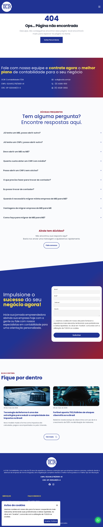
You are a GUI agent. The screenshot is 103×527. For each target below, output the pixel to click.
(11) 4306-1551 (61, 83)
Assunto (56, 309)
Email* (56, 296)
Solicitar (77, 335)
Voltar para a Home (51, 40)
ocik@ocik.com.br (63, 79)
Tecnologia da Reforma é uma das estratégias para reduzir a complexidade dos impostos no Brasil (26, 415)
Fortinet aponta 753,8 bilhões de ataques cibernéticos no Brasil (73, 414)
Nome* (56, 289)
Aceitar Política (51, 521)
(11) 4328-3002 (61, 88)
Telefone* (57, 302)
